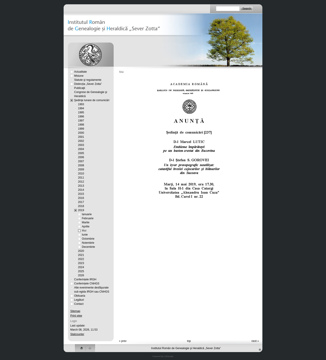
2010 (81, 173)
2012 (81, 181)
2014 (81, 189)
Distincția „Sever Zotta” (88, 84)
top (189, 341)
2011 (81, 177)
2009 (81, 169)
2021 (81, 255)
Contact (79, 303)
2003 (81, 145)
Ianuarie (87, 214)
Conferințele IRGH (85, 279)
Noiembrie (88, 242)
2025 (81, 271)
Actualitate (80, 71)
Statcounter (77, 334)
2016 (81, 198)
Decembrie (88, 246)
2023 (81, 263)
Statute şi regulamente (87, 79)
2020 (81, 251)
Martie (85, 222)
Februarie (87, 218)
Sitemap (75, 311)
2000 (81, 132)
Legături (79, 299)
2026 (81, 275)
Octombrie (88, 238)
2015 (81, 193)
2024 (81, 267)
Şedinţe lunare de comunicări (91, 100)
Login (73, 321)
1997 (81, 120)
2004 (81, 149)
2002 (81, 141)
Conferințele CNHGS (86, 283)
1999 (81, 128)
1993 (81, 104)
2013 (81, 185)
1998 (81, 124)
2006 (81, 157)
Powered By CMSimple (163, 356)
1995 (81, 112)
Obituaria (79, 295)
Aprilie (85, 226)
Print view (76, 315)
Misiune (79, 75)
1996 (81, 116)
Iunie (85, 234)
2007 (81, 161)
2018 (81, 206)
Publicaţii (79, 88)
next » (255, 341)
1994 (81, 108)
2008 (81, 165)
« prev (123, 341)
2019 (81, 210)
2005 (81, 153)
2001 (81, 136)
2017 (81, 202)
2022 (81, 259)
